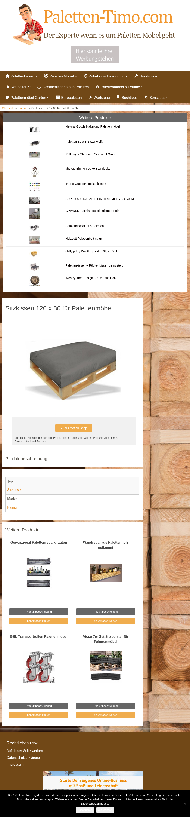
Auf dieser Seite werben (25, 751)
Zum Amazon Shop (74, 428)
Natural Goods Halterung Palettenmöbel (92, 126)
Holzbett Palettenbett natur (83, 238)
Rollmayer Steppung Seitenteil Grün (90, 154)
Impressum (15, 764)
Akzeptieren (85, 809)
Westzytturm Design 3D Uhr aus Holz (90, 278)
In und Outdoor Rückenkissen (85, 183)
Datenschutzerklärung (23, 757)
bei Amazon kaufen (38, 621)
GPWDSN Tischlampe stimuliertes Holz (92, 210)
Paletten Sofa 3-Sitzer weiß (84, 141)
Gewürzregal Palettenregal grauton (38, 542)
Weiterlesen (105, 809)
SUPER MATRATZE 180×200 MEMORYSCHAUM (99, 199)
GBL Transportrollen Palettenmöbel (39, 636)
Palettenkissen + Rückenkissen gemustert (94, 265)
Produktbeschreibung (39, 611)
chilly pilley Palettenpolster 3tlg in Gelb (91, 251)
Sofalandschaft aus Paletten (84, 226)
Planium (23, 108)
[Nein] (185, 803)
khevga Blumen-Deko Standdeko (87, 168)
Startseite (8, 108)
